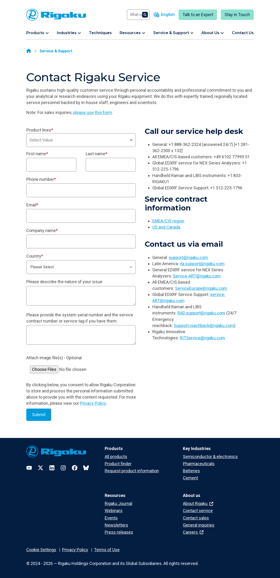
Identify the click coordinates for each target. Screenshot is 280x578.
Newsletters (116, 525)
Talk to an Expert (197, 14)
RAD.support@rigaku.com (201, 312)
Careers (193, 532)
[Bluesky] (86, 468)
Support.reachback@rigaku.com (204, 325)
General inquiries (198, 525)
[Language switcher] (164, 15)
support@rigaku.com (188, 257)
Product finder (118, 463)
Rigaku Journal (118, 503)
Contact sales (196, 517)
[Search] (138, 14)
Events (111, 517)
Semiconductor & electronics (210, 456)
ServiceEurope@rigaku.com (201, 288)
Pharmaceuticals (199, 463)
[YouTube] (29, 468)
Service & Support (56, 51)
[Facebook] (74, 468)
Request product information (132, 470)
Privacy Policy (93, 403)
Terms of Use (107, 549)
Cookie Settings (41, 549)
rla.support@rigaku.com (202, 263)
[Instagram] (63, 468)
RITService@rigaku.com (202, 337)
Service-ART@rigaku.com (197, 275)
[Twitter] (40, 468)
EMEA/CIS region (168, 220)
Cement (190, 477)
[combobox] (81, 140)
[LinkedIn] (52, 468)
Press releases (119, 532)
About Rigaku (198, 503)
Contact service (198, 510)
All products (116, 456)
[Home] (28, 51)
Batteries (191, 470)
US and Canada (166, 227)
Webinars (113, 510)
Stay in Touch (237, 14)
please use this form (92, 112)
